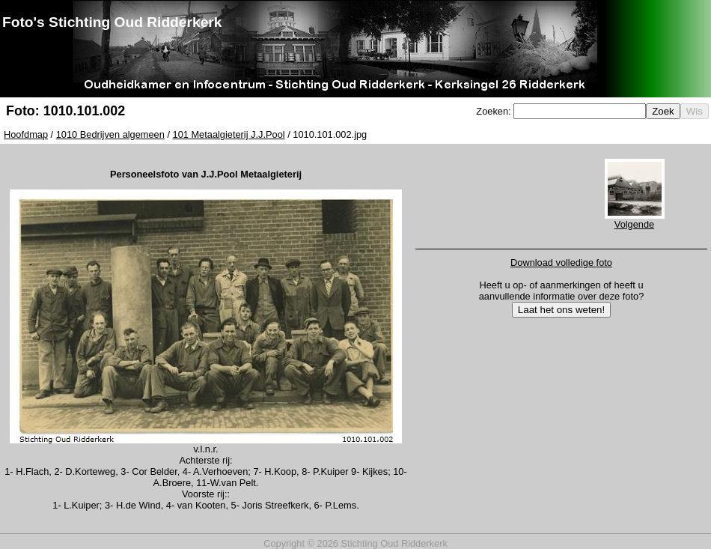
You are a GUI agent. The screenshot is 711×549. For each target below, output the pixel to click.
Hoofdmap (26, 134)
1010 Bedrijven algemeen (110, 134)
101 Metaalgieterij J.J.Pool (229, 134)
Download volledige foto (561, 262)
